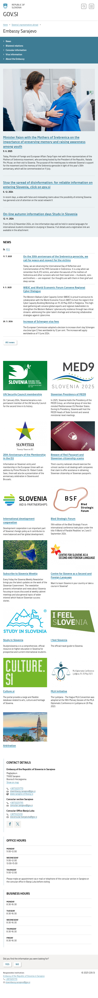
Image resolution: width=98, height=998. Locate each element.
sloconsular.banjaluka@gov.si (23, 817)
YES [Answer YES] (7, 964)
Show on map (13, 782)
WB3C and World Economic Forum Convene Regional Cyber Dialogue (54, 289)
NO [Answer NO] (17, 964)
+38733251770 (16, 788)
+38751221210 (16, 814)
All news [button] (10, 342)
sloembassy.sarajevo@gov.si (22, 791)
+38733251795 (16, 802)
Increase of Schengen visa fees (41, 321)
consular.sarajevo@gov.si (21, 805)
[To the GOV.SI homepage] (15, 10)
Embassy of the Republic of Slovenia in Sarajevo (24, 976)
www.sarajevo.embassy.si (21, 794)
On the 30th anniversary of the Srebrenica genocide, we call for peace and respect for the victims (55, 258)
